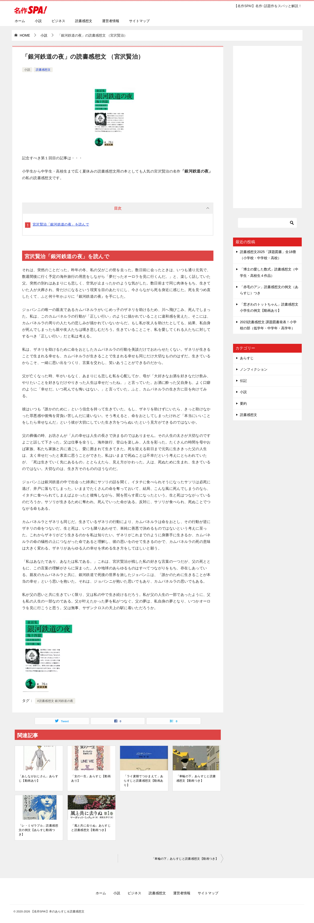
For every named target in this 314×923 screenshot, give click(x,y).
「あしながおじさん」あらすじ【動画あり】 (38, 778)
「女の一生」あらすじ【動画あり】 (91, 778)
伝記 (243, 381)
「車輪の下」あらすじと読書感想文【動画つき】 (196, 778)
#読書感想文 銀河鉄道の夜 (55, 701)
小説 (38, 21)
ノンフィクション (253, 369)
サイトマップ (139, 21)
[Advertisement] (267, 124)
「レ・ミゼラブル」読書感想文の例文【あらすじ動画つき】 (38, 830)
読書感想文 (83, 21)
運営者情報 (110, 21)
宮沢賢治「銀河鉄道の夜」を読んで (61, 224)
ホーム (20, 21)
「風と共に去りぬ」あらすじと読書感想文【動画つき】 (91, 828)
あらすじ (247, 358)
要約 (243, 403)
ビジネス (58, 21)
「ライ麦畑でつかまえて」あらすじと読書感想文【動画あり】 (143, 781)
